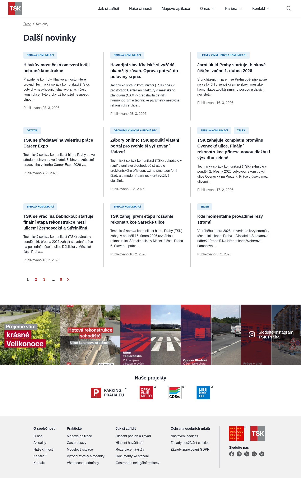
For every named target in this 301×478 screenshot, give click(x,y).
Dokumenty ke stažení (132, 456)
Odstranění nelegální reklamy (137, 463)
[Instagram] (239, 454)
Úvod (27, 24)
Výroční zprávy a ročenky (86, 456)
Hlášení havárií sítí (129, 443)
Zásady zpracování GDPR (190, 449)
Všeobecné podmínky (83, 463)
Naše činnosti (140, 8)
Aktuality (39, 443)
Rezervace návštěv (130, 449)
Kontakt (258, 8)
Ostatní (32, 130)
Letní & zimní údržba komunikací (223, 55)
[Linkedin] (254, 454)
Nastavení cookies (184, 436)
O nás (205, 8)
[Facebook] (231, 454)
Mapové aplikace (176, 8)
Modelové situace (80, 449)
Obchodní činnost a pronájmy (135, 130)
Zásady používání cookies (190, 443)
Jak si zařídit (108, 8)
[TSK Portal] (261, 454)
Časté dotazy (76, 443)
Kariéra (231, 8)
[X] (246, 454)
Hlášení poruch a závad (133, 436)
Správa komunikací (40, 55)
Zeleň (241, 130)
